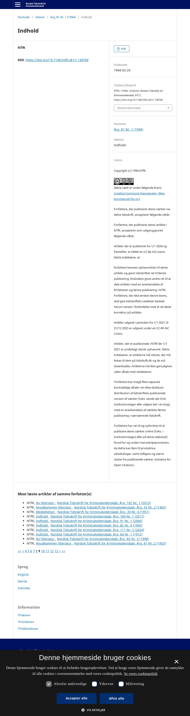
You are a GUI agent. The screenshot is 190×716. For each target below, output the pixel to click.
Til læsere (24, 615)
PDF (123, 49)
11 (47, 551)
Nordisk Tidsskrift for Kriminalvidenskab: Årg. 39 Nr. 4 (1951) (103, 512)
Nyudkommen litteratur (54, 507)
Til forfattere (26, 622)
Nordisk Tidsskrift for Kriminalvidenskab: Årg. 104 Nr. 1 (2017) (97, 516)
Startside (24, 17)
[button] (95, 710)
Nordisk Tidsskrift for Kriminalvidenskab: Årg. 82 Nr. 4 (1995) (96, 525)
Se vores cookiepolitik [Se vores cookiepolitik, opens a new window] (141, 674)
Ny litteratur (45, 503)
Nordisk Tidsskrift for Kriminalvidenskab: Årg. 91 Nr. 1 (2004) (96, 521)
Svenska (24, 588)
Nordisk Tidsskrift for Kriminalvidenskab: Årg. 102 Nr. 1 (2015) (104, 503)
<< (19, 551)
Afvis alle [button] (116, 698)
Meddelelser (46, 512)
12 (52, 551)
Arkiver (40, 17)
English (23, 574)
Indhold (42, 516)
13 (56, 551)
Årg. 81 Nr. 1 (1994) (63, 17)
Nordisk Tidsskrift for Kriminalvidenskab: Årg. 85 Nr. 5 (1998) (103, 539)
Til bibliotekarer (28, 629)
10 (43, 551)
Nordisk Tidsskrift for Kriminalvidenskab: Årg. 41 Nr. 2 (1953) (120, 543)
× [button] (176, 663)
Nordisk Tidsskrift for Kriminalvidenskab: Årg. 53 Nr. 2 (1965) (120, 507)
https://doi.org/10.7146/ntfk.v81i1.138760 (57, 60)
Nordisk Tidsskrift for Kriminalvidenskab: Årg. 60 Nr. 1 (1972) (96, 534)
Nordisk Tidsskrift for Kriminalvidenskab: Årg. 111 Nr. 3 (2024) (97, 530)
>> (63, 551)
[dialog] (95, 683)
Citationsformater (129, 108)
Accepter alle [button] (76, 698)
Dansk (22, 581)
